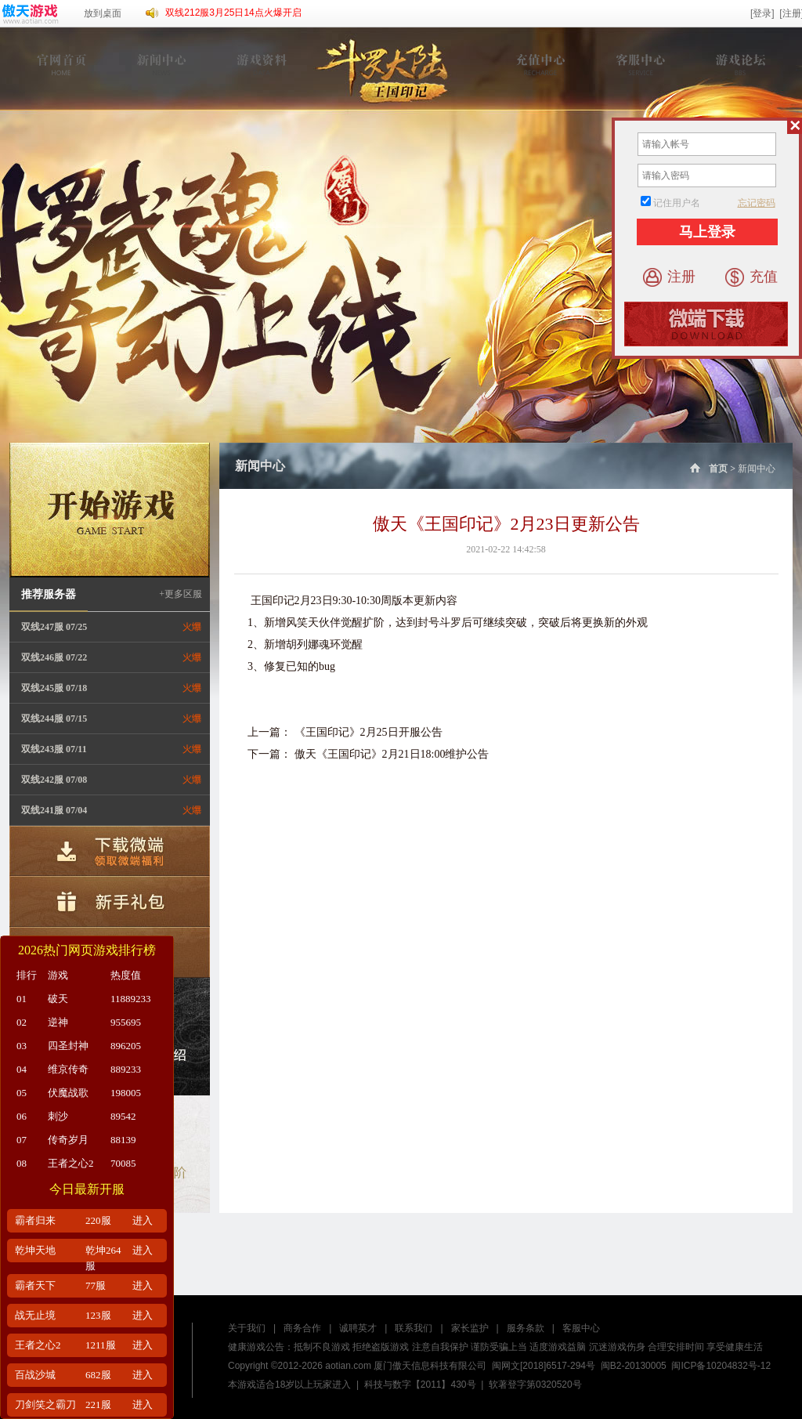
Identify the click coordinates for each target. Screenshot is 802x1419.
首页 (707, 468)
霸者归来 (35, 1220)
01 (21, 999)
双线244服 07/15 (54, 718)
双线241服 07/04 (54, 810)
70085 (123, 1163)
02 (21, 1022)
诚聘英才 (358, 1328)
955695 (125, 1022)
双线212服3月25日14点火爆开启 (233, 12)
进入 (142, 1220)
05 (21, 1093)
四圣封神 (68, 1046)
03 (21, 1046)
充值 (751, 277)
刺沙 (58, 1116)
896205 (125, 1046)
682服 (98, 1375)
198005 (125, 1093)
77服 (95, 1285)
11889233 (130, 999)
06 (21, 1116)
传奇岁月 (68, 1140)
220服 (98, 1220)
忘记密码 (756, 202)
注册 (669, 277)
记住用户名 (676, 202)
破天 (58, 999)
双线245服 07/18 (54, 687)
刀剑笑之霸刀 (45, 1404)
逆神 (58, 1022)
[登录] (762, 13)
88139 (123, 1140)
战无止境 (35, 1315)
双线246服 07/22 (54, 657)
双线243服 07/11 (54, 749)
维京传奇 (68, 1069)
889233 (125, 1069)
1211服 (100, 1345)
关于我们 (247, 1328)
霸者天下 (35, 1285)
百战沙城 (35, 1375)
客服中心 (581, 1328)
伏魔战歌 (68, 1093)
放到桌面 (102, 13)
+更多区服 (180, 593)
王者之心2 (71, 1163)
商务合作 (302, 1328)
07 (21, 1140)
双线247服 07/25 (54, 626)
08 (21, 1163)
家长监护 (470, 1328)
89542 (123, 1116)
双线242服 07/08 (54, 779)
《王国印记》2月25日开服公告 (368, 732)
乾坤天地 (35, 1250)
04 (21, 1069)
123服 (98, 1315)
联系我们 (413, 1328)
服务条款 (525, 1328)
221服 (98, 1404)
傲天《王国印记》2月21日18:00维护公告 (392, 754)
